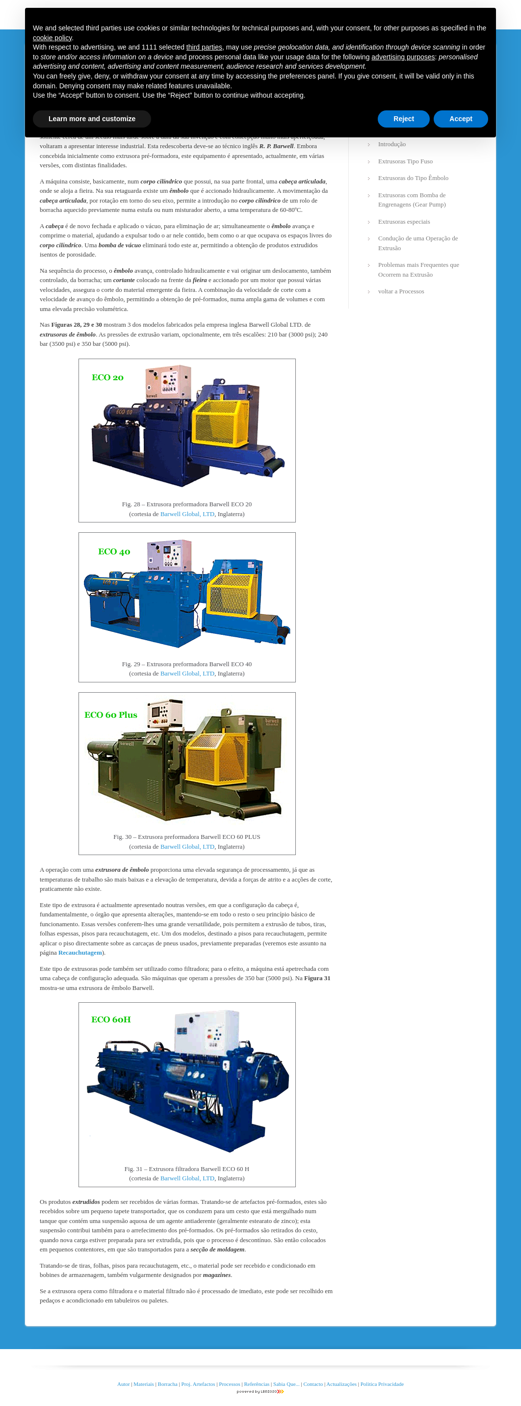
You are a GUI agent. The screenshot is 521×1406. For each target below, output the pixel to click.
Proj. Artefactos (199, 1384)
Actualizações (341, 1384)
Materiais (143, 1384)
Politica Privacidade (382, 1384)
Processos (230, 1384)
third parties (204, 47)
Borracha (168, 1384)
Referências (256, 1384)
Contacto (313, 1384)
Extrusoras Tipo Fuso (405, 161)
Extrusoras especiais (404, 221)
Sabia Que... (286, 1384)
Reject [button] (403, 119)
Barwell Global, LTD (187, 514)
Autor (123, 1384)
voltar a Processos (401, 291)
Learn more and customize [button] (92, 119)
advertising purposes (403, 57)
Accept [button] (460, 119)
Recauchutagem (80, 952)
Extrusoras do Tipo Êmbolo (413, 178)
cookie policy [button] (52, 38)
